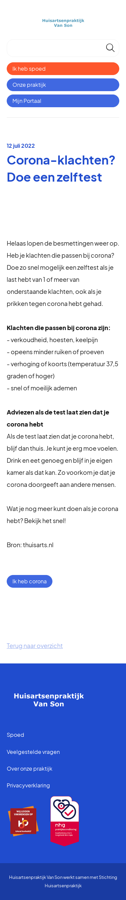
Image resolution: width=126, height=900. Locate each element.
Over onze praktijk (29, 768)
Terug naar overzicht (35, 645)
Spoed (15, 734)
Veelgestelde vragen (33, 751)
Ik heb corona (29, 581)
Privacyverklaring (28, 785)
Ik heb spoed (29, 68)
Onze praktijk (29, 84)
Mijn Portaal (26, 100)
